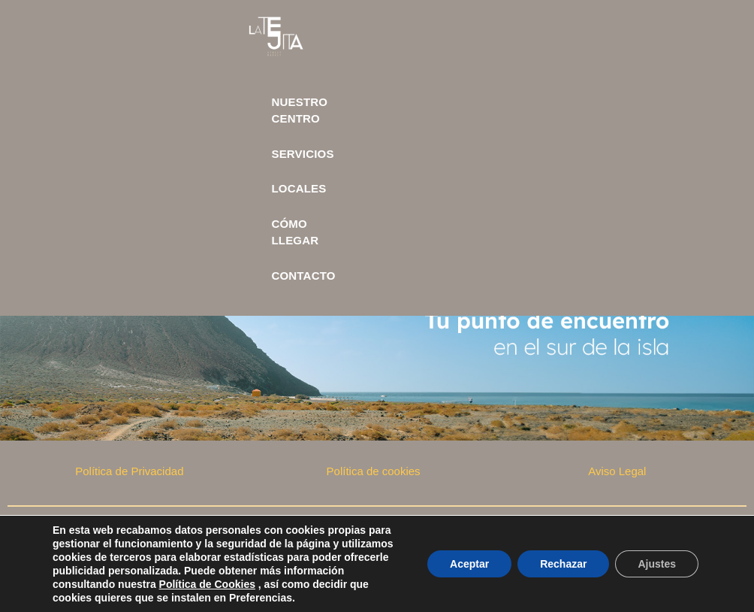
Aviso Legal (617, 471)
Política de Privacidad (129, 471)
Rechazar (563, 564)
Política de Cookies (207, 584)
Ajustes (657, 564)
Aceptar (469, 564)
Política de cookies (374, 471)
